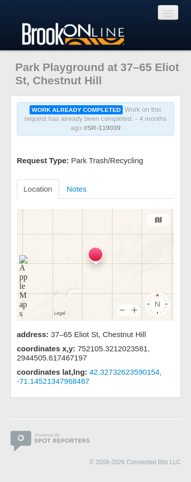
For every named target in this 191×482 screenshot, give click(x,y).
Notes (77, 189)
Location (37, 189)
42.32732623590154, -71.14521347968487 (89, 376)
